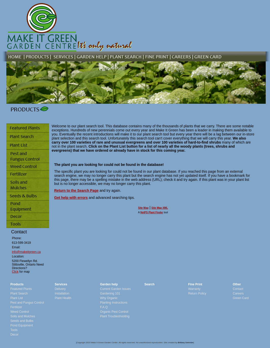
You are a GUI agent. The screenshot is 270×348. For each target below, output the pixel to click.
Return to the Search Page (76, 190)
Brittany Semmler (185, 342)
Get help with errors (71, 198)
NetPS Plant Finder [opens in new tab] (151, 212)
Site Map (143, 207)
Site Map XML (159, 207)
